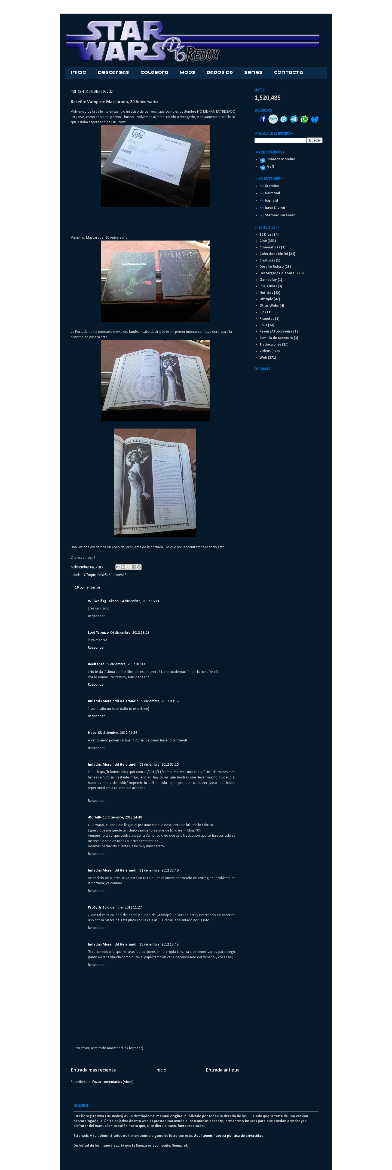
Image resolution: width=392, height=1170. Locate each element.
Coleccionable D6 (273, 254)
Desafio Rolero (271, 267)
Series (253, 73)
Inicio (79, 73)
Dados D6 (220, 73)
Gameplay (268, 280)
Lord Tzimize (98, 633)
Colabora (154, 73)
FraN (269, 167)
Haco (92, 733)
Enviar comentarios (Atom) (112, 1082)
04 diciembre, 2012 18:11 (140, 601)
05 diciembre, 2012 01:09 (125, 664)
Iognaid (271, 201)
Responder (96, 616)
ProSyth (94, 908)
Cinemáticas (269, 247)
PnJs (263, 325)
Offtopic (89, 575)
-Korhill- (94, 817)
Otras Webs (269, 306)
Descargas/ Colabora (277, 273)
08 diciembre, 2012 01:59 (117, 733)
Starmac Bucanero (280, 215)
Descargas (113, 73)
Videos (265, 351)
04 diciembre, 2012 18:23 (129, 633)
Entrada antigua (223, 1070)
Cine (263, 241)
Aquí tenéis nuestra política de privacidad (229, 1136)
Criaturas (267, 260)
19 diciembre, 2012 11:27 (122, 908)
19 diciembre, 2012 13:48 (159, 945)
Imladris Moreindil (281, 159)
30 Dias (265, 235)
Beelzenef (96, 664)
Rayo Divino (275, 208)
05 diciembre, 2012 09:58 (159, 701)
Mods (187, 73)
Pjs (261, 312)
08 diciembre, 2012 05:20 (159, 765)
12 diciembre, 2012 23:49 (159, 871)
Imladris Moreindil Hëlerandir (113, 701)
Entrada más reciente (93, 1070)
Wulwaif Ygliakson (103, 601)
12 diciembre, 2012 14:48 (122, 817)
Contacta (288, 73)
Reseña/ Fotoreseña (112, 575)
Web (263, 358)
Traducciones (270, 345)
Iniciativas (268, 286)
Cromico (272, 186)
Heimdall (272, 193)
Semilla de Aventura (276, 338)
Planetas (266, 319)
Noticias (266, 293)
